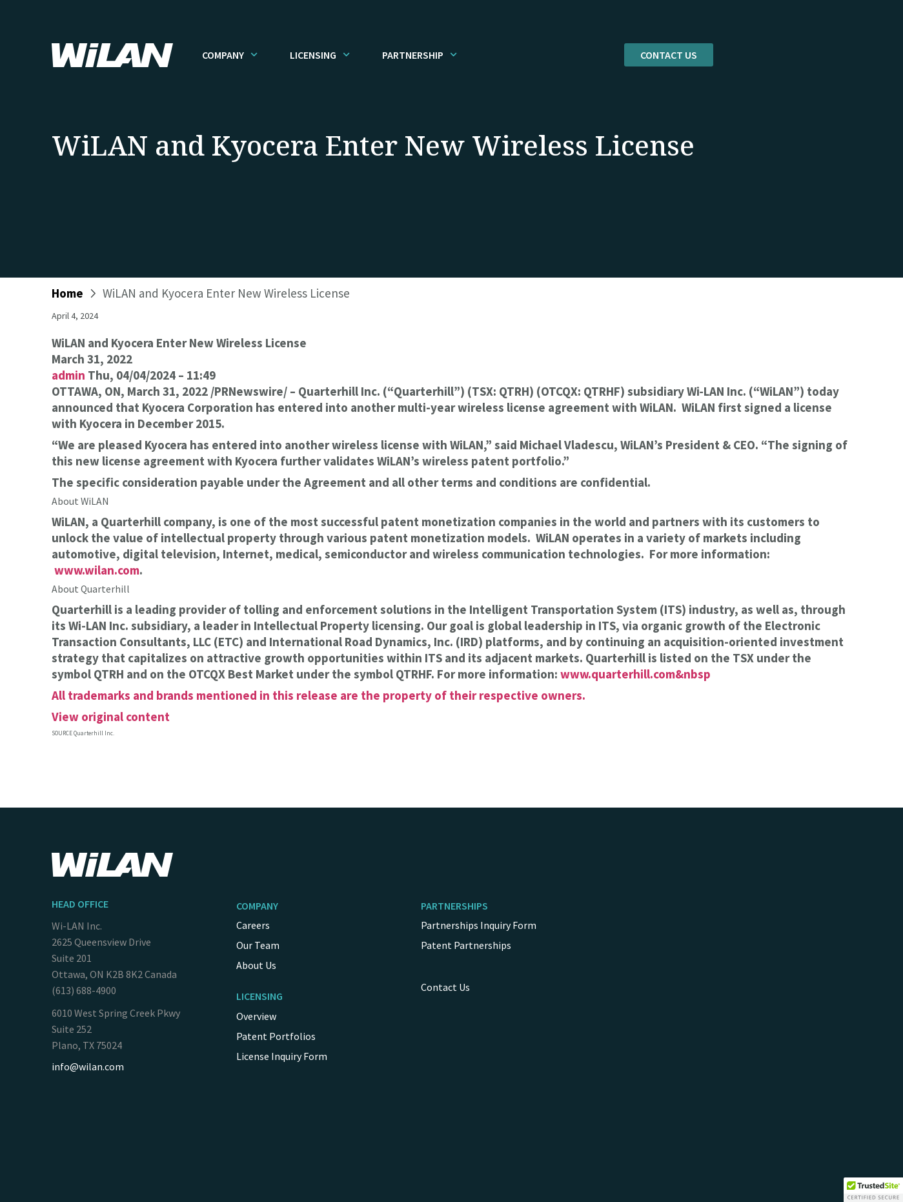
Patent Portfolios (276, 1036)
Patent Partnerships (466, 945)
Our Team (257, 945)
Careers (253, 925)
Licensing (320, 55)
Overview (256, 1016)
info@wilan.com (88, 1066)
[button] (873, 1189)
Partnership (419, 55)
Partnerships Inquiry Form (478, 925)
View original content (111, 716)
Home (67, 293)
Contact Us (445, 987)
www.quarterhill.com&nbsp (635, 674)
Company (230, 55)
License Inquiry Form (281, 1056)
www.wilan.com (96, 570)
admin (68, 375)
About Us (256, 965)
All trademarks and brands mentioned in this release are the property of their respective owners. (318, 695)
